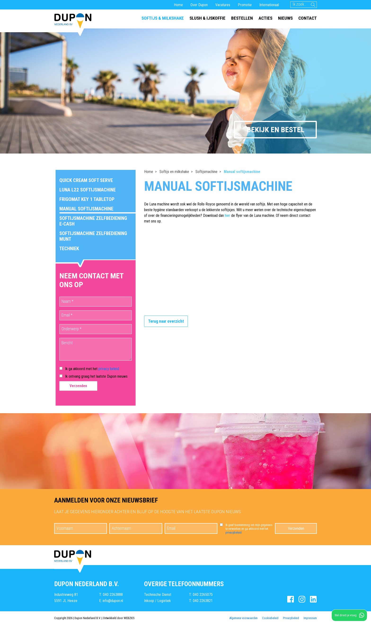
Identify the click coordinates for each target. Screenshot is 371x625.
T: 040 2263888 (111, 594)
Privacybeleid (291, 618)
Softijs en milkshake (174, 171)
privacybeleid (233, 532)
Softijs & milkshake (162, 18)
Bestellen (242, 18)
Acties (265, 18)
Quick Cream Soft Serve (86, 180)
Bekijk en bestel (275, 129)
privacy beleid (108, 369)
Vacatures (222, 5)
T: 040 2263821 (201, 600)
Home (178, 5)
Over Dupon (199, 5)
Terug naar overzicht (166, 321)
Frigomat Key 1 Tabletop (87, 199)
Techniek (69, 248)
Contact (307, 18)
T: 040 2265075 (201, 594)
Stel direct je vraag (349, 615)
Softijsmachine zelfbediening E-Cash (93, 221)
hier (227, 215)
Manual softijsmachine (86, 209)
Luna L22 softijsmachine (87, 190)
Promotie (245, 5)
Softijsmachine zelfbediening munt (93, 236)
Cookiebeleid (270, 618)
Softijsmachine (206, 171)
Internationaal (269, 5)
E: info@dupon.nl (111, 600)
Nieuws (285, 18)
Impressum (310, 618)
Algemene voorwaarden (243, 618)
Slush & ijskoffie (207, 18)
